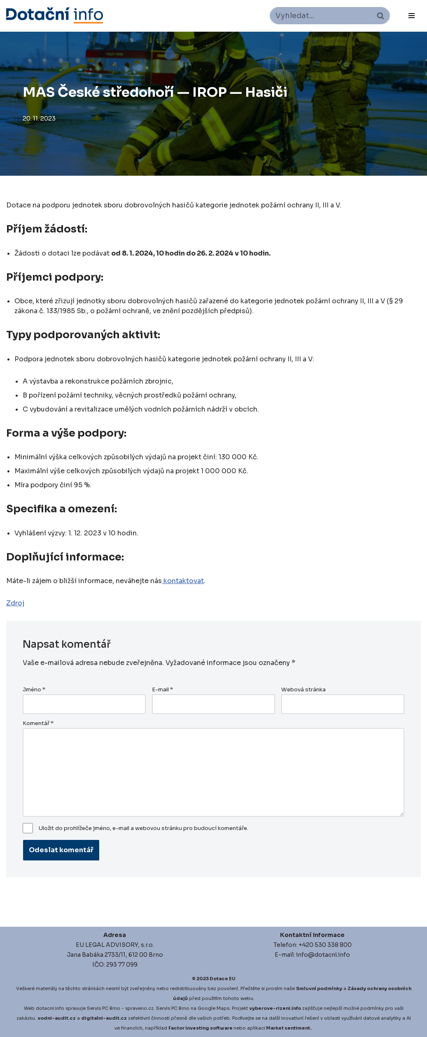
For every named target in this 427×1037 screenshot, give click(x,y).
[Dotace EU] (54, 15)
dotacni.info (50, 1008)
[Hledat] (320, 15)
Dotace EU (223, 978)
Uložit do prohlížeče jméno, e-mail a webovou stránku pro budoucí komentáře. (143, 828)
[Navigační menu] (411, 15)
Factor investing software (200, 1028)
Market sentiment (288, 1028)
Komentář (38, 723)
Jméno (34, 689)
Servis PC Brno (103, 1008)
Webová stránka (303, 689)
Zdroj (15, 603)
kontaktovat (183, 581)
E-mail (162, 689)
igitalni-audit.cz (106, 1018)
